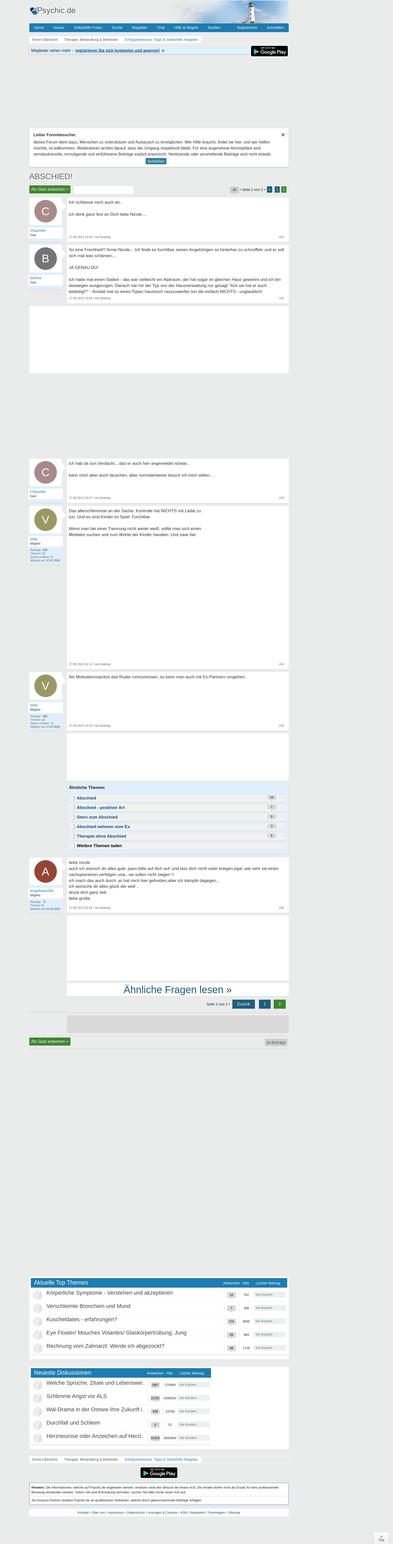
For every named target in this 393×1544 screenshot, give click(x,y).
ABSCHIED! (50, 176)
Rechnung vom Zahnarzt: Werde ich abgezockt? (105, 1346)
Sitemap (234, 1512)
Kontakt (83, 1512)
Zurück (243, 1004)
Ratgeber (139, 27)
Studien (214, 27)
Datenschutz (136, 1512)
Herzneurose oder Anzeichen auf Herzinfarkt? (102, 1436)
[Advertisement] (178, 947)
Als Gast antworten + (50, 189)
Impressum (116, 1512)
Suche (117, 27)
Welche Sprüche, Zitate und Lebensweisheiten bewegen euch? (124, 1383)
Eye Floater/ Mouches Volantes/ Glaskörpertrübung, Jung (117, 1333)
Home (39, 27)
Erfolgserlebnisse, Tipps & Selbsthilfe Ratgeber (161, 1459)
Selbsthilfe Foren (88, 27)
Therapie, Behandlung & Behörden (91, 1459)
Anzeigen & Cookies (162, 1512)
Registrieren (247, 27)
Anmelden (275, 27)
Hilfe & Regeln (186, 27)
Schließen (156, 161)
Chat (161, 27)
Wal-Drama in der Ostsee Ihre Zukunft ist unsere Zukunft (116, 1409)
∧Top (381, 1538)
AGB (183, 1512)
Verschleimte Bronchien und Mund (89, 1306)
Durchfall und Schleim (73, 1423)
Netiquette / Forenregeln (207, 1512)
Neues (59, 27)
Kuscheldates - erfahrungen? (82, 1319)
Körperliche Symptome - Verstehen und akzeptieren (110, 1293)
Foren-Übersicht (44, 1459)
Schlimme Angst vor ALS (77, 1396)
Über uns (98, 1512)
